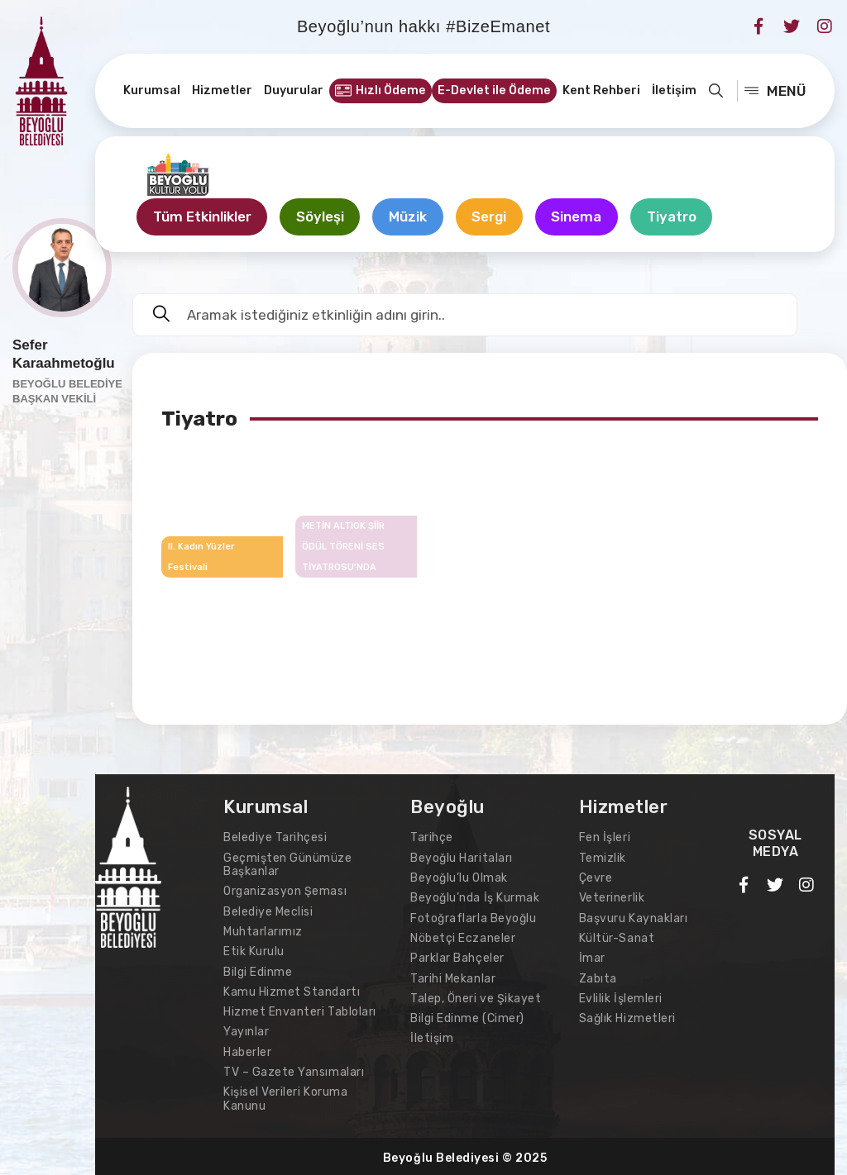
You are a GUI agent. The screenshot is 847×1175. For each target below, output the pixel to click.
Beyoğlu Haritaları (461, 858)
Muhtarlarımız (263, 931)
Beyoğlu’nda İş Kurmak (474, 898)
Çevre (596, 878)
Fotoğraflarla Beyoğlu (473, 918)
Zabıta (598, 977)
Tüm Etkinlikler (203, 217)
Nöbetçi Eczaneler (462, 937)
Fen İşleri (604, 838)
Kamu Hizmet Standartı (291, 990)
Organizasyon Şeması (285, 891)
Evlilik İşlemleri (621, 997)
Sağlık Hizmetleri (627, 1017)
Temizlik (602, 858)
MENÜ (775, 91)
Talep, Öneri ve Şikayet (475, 997)
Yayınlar (246, 1030)
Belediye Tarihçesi (275, 838)
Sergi (494, 217)
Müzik (411, 217)
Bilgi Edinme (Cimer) (467, 1017)
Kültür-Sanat (616, 937)
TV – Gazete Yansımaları (293, 1070)
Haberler (247, 1050)
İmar (592, 957)
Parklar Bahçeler (457, 957)
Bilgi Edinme (257, 970)
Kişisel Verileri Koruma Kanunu (285, 1096)
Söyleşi (323, 217)
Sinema (582, 217)
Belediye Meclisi (268, 911)
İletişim (431, 1037)
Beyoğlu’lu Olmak (458, 878)
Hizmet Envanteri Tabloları (299, 1010)
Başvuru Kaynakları (633, 918)
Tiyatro (679, 217)
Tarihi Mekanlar (452, 977)
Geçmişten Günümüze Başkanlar (287, 864)
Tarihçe (431, 838)
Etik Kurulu (254, 951)
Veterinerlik (611, 898)
